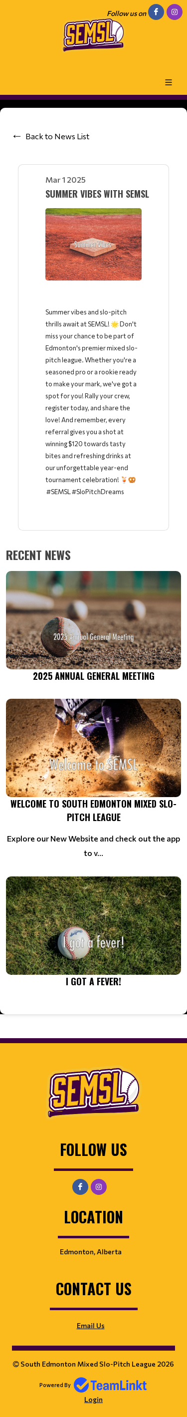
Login (93, 1399)
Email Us (91, 1325)
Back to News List (57, 136)
